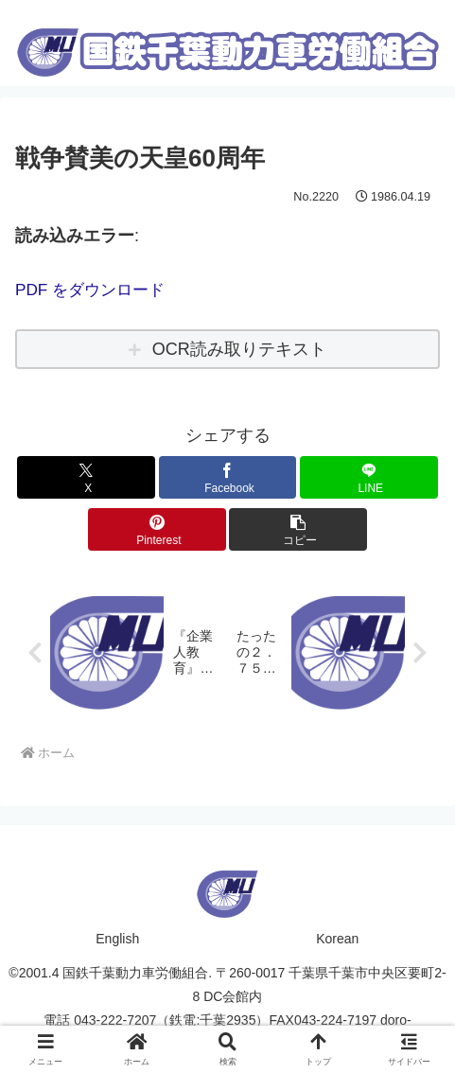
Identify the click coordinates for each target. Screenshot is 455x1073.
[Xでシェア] (86, 477)
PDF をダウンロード (94, 289)
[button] (298, 529)
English (117, 940)
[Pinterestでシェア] (157, 529)
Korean (337, 940)
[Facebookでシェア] (228, 477)
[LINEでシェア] (369, 477)
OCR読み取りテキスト (239, 349)
